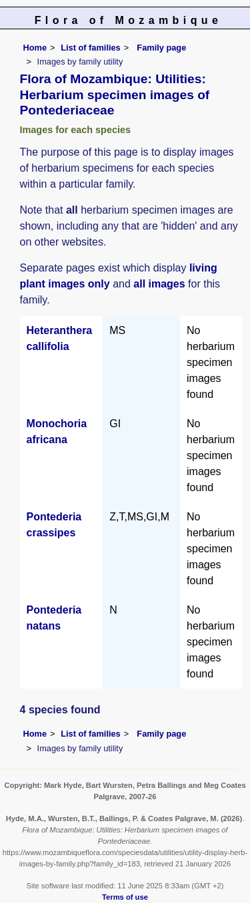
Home (35, 48)
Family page (161, 48)
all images (159, 283)
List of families (91, 48)
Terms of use (125, 897)
